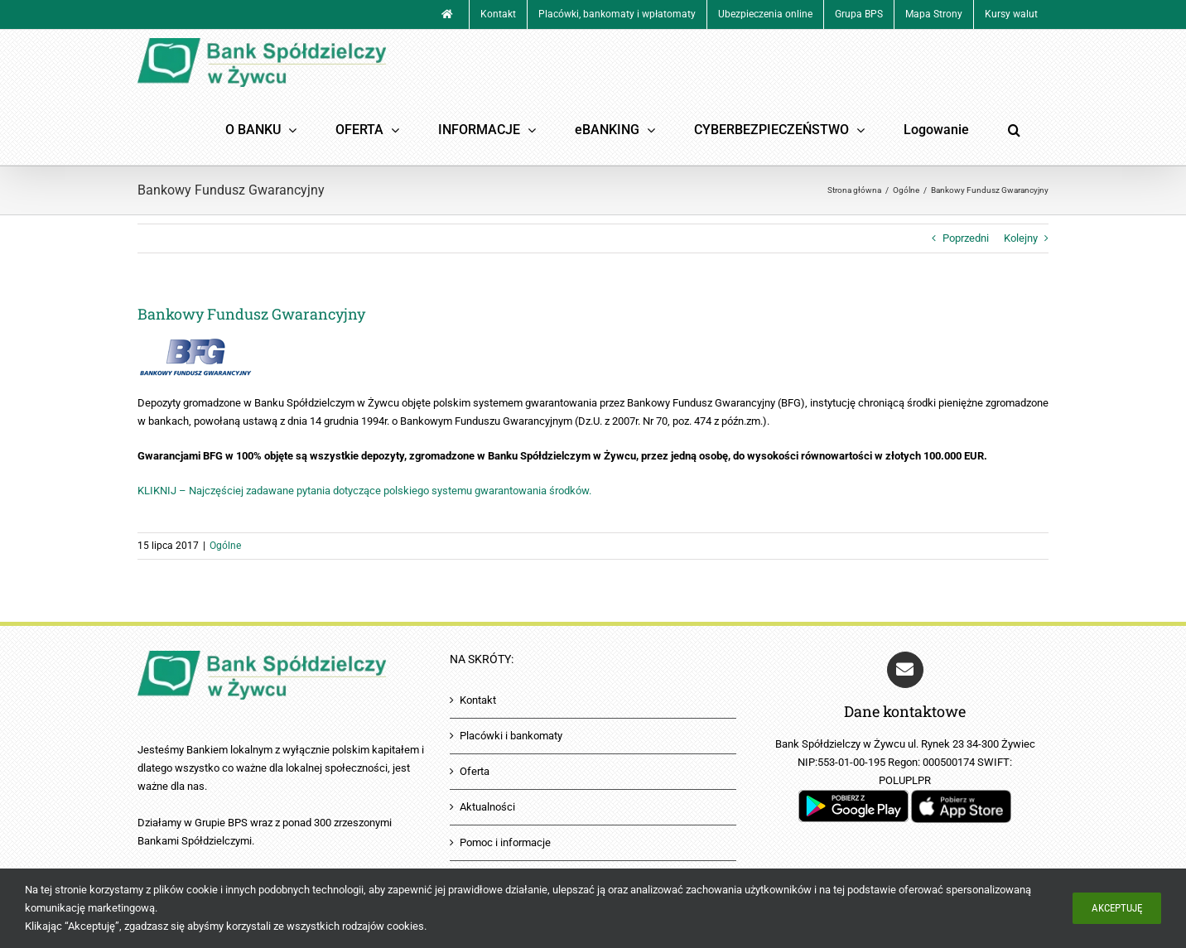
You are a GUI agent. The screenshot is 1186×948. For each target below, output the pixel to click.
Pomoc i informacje (505, 842)
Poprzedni (966, 238)
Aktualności (487, 807)
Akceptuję (1117, 908)
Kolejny (1021, 238)
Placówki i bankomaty (511, 735)
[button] (1013, 130)
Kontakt (478, 700)
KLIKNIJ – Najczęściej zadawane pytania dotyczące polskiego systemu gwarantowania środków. (364, 490)
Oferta (474, 771)
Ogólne (225, 545)
